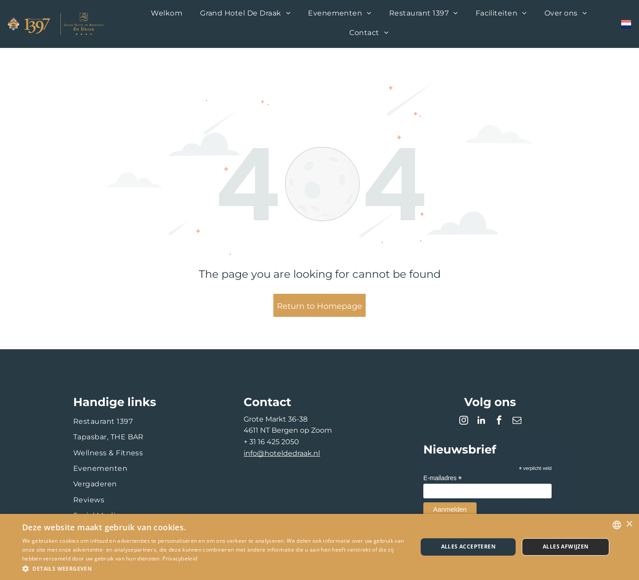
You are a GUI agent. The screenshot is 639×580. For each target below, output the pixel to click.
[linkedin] (481, 421)
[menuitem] (166, 14)
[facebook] (499, 421)
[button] (214, 568)
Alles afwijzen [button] (566, 546)
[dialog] (319, 547)
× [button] (629, 524)
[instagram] (463, 421)
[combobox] (616, 525)
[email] (517, 421)
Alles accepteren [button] (468, 546)
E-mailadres (442, 478)
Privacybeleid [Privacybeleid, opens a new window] (179, 558)
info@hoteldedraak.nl (282, 453)
